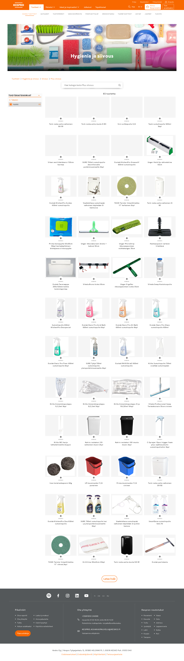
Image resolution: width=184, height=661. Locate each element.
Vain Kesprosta (75, 14)
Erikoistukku (108, 14)
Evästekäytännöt (85, 654)
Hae (131, 7)
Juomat (148, 14)
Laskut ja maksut (42, 615)
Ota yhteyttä (22, 619)
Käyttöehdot (100, 654)
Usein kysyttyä (41, 623)
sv (103, 596)
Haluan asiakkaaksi (24, 626)
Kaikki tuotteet (29, 14)
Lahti (146, 630)
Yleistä (158, 14)
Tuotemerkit (58, 14)
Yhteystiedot (157, 2)
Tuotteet (15, 79)
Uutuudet (45, 14)
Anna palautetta (42, 619)
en (99, 596)
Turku (146, 623)
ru (108, 596)
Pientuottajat (92, 14)
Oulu (158, 619)
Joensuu (159, 623)
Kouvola (147, 619)
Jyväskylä (147, 626)
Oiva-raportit (22, 615)
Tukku (19, 623)
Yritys (134, 2)
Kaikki (27, 104)
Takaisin (13, 100)
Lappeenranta (161, 626)
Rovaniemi (148, 615)
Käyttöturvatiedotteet (44, 626)
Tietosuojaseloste (114, 654)
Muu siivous (56, 79)
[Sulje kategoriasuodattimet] (25, 95)
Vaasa (158, 615)
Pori (157, 633)
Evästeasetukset (69, 654)
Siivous (45, 79)
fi (95, 596)
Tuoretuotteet (125, 14)
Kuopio (146, 633)
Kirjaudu (171, 2)
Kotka (158, 630)
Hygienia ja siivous (92, 56)
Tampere (147, 637)
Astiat (138, 14)
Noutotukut (144, 2)
